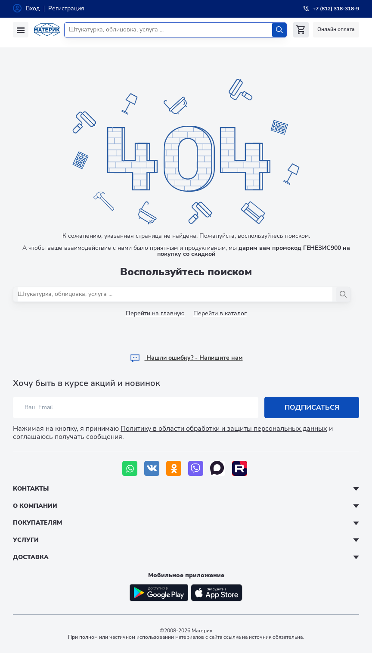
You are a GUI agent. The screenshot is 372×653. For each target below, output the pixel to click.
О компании (35, 506)
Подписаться (312, 407)
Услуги (26, 540)
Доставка (31, 557)
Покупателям (37, 523)
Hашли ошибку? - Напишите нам (186, 358)
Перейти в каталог (220, 313)
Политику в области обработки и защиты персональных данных (224, 428)
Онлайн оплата (336, 29)
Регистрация (66, 8)
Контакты (31, 489)
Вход (33, 8)
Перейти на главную (155, 313)
